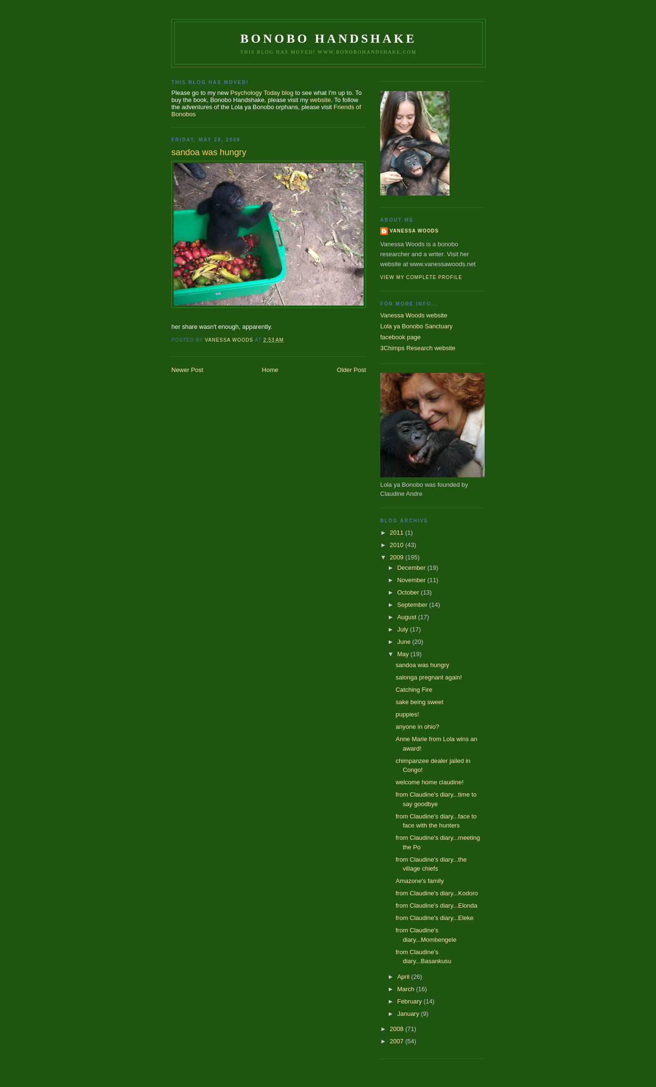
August (407, 617)
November (412, 580)
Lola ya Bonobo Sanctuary (416, 326)
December (412, 567)
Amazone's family (419, 880)
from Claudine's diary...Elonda (436, 905)
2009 (397, 557)
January (409, 1013)
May (404, 654)
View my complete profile (421, 277)
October (409, 592)
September (413, 604)
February (410, 1001)
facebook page (400, 337)
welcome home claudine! (429, 782)
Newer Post (187, 369)
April (404, 976)
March (406, 989)
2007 (397, 1041)
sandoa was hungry (422, 665)
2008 (397, 1028)
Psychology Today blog (261, 92)
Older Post (351, 369)
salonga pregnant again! (428, 677)
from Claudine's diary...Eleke (434, 917)
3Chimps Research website (417, 348)
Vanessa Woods (414, 230)
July (403, 629)
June (404, 641)
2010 (397, 544)
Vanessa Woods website (413, 315)
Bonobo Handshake (328, 39)
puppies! (407, 714)
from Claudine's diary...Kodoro (436, 893)
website (320, 99)
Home (270, 369)
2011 (397, 532)
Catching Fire (413, 689)
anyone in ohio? (417, 726)
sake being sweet (419, 702)
